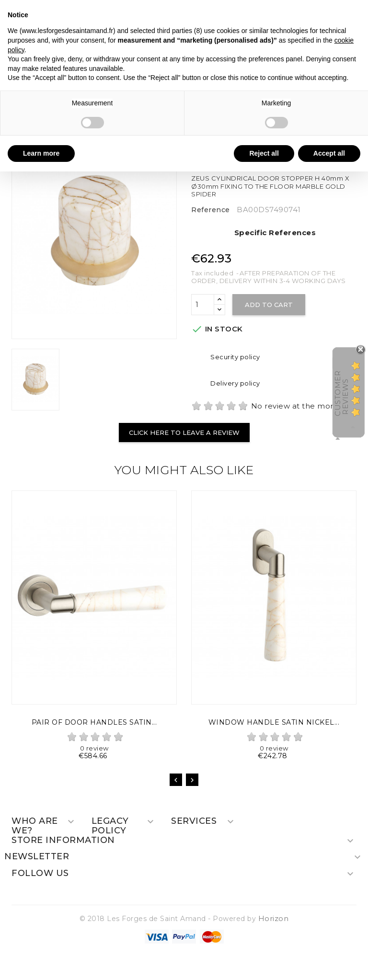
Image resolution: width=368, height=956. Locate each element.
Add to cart (269, 304)
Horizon (273, 918)
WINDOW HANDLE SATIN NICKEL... (274, 722)
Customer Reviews (341, 393)
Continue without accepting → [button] (312, 12)
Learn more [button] (41, 153)
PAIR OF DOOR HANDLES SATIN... (94, 722)
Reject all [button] (263, 153)
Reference (210, 210)
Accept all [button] (329, 153)
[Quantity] (202, 304)
